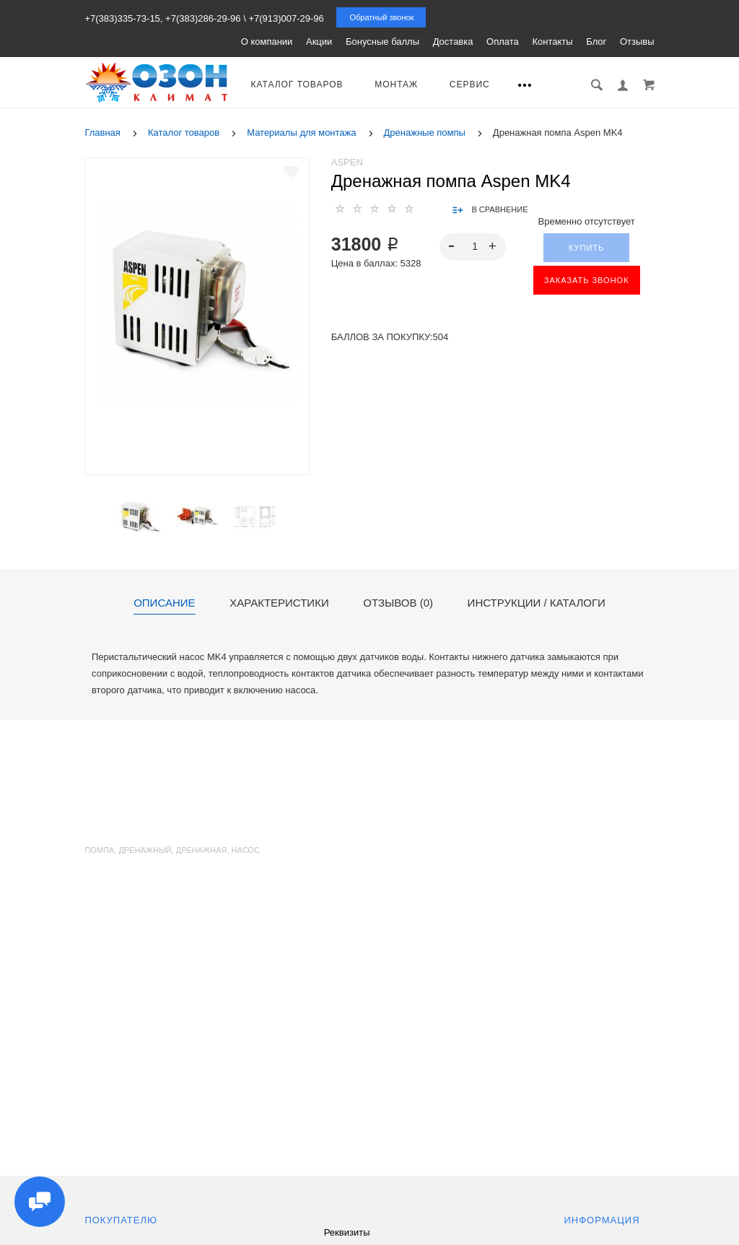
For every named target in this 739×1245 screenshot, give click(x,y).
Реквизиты (347, 1232)
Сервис (470, 84)
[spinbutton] (472, 247)
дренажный (144, 850)
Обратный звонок (381, 17)
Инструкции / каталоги (536, 603)
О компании (267, 41)
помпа (99, 850)
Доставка (453, 41)
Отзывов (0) (398, 603)
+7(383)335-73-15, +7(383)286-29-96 (162, 18)
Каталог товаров (296, 84)
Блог (596, 41)
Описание (164, 603)
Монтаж (396, 84)
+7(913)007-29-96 (285, 18)
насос (246, 850)
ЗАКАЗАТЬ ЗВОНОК (586, 280)
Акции (319, 41)
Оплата (502, 41)
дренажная (201, 850)
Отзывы (637, 41)
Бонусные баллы (382, 41)
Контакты (552, 41)
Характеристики (279, 603)
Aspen (347, 162)
